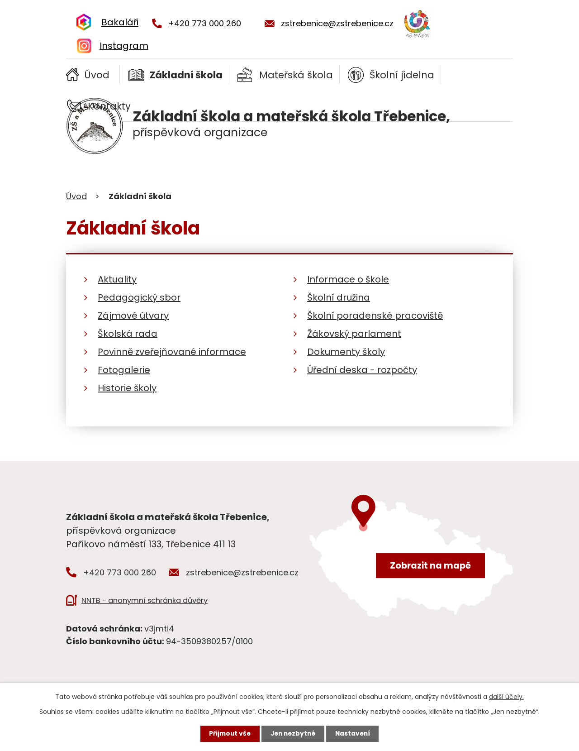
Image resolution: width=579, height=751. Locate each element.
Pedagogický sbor (139, 297)
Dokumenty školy (346, 351)
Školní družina (338, 297)
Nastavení (355, 733)
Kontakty (109, 106)
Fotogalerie (124, 370)
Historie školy (127, 388)
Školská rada (127, 333)
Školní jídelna (402, 74)
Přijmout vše (227, 733)
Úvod (96, 74)
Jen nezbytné (293, 733)
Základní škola (186, 74)
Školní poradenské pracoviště (375, 315)
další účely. (506, 696)
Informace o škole (348, 279)
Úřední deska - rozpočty (362, 370)
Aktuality (117, 279)
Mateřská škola (296, 74)
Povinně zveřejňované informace (172, 351)
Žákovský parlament (354, 333)
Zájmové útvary (133, 315)
